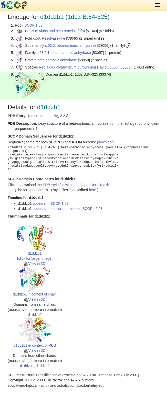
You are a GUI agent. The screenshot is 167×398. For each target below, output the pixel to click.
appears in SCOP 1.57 (51, 203)
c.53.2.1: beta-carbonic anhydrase (64, 53)
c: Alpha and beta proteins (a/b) (60, 31)
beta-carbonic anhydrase (57, 60)
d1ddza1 (27, 366)
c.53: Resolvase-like (49, 38)
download (105, 142)
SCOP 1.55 (33, 25)
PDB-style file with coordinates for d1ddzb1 (77, 185)
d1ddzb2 (35, 315)
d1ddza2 (43, 366)
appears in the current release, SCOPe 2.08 (67, 209)
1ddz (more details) (42, 116)
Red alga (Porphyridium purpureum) (67, 67)
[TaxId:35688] (108, 67)
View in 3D (34, 263)
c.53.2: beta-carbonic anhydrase (70, 45)
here (92, 190)
